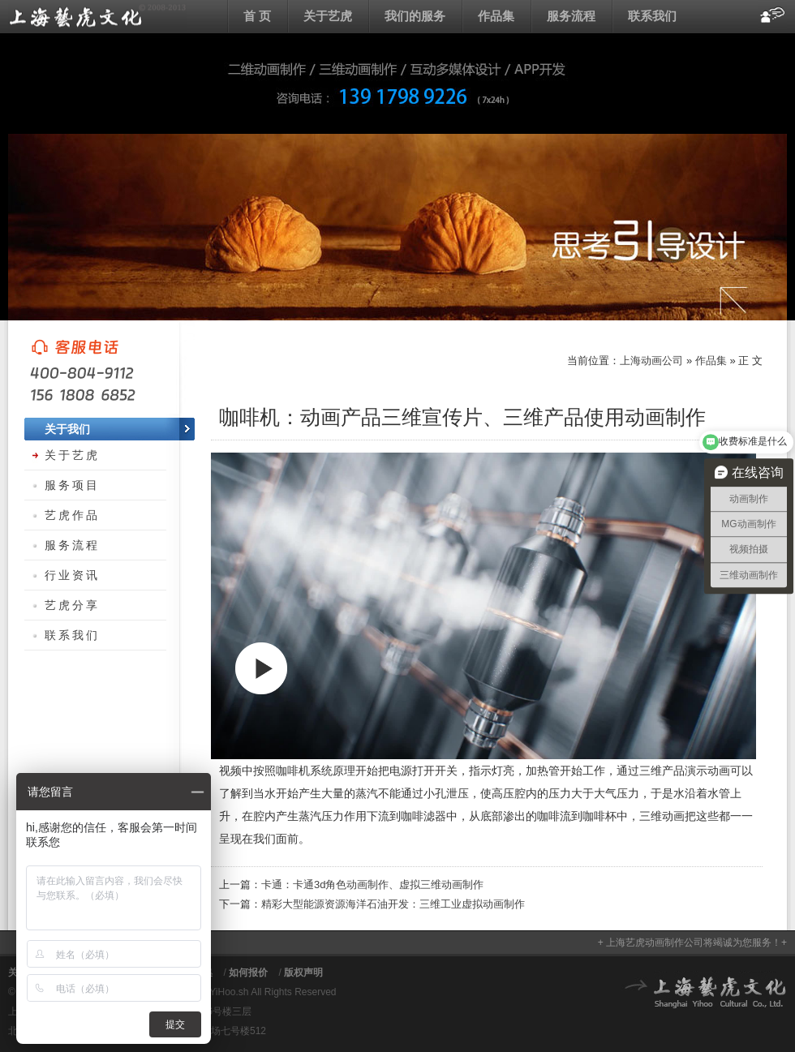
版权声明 (303, 972)
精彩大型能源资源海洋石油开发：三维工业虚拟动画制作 (393, 904)
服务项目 (72, 485)
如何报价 (248, 972)
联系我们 (652, 16)
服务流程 (571, 16)
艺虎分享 (72, 605)
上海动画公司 (97, 16)
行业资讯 (72, 575)
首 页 (257, 16)
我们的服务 (415, 16)
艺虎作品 (72, 515)
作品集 (496, 16)
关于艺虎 (327, 16)
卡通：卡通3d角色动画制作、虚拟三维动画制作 (372, 884)
